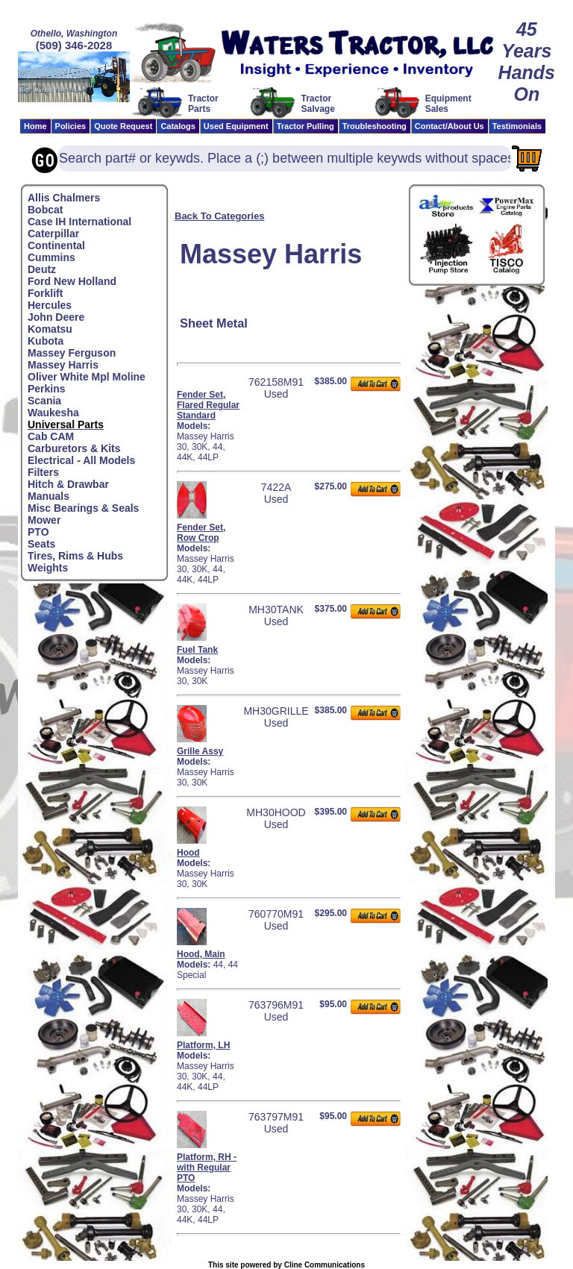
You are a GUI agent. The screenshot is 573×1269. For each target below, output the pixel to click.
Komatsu (50, 329)
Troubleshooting (374, 126)
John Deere (56, 317)
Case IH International (79, 222)
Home (35, 126)
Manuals (48, 496)
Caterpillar (53, 233)
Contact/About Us (449, 126)
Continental (56, 245)
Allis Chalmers (64, 198)
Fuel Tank (197, 650)
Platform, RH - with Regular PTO (207, 1167)
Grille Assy (200, 751)
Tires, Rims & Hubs (75, 556)
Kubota (45, 341)
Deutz (42, 269)
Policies (71, 126)
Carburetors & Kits (74, 448)
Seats (41, 544)
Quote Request (123, 126)
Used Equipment (236, 126)
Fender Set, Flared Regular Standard (208, 405)
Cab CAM (51, 436)
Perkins (47, 389)
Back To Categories (219, 216)
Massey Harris (63, 365)
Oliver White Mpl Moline (86, 377)
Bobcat (45, 210)
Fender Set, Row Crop (201, 532)
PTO (38, 532)
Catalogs (177, 126)
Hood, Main (201, 954)
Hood (188, 852)
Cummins (51, 257)
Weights (48, 568)
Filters (43, 472)
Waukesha (53, 413)
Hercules (50, 305)
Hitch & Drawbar (68, 484)
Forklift (45, 293)
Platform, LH (203, 1045)
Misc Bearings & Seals (83, 508)
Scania (44, 401)
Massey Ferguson (72, 353)
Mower (44, 520)
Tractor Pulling (305, 126)
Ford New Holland (72, 281)
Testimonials (517, 126)
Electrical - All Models (81, 460)
